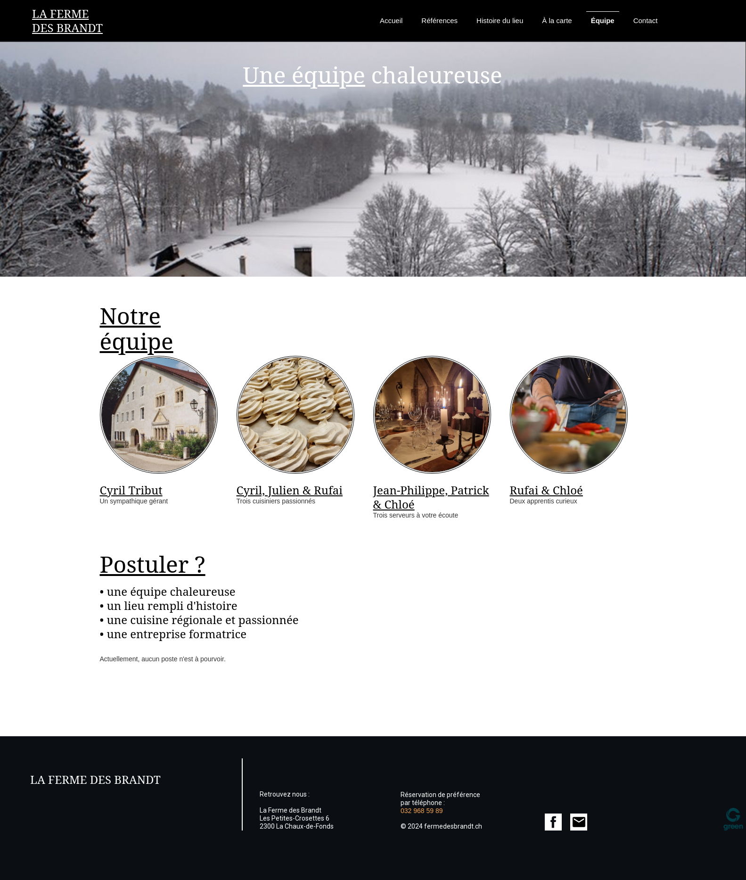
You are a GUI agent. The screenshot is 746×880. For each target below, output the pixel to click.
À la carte (557, 20)
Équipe (603, 20)
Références (439, 20)
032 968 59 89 (422, 810)
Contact (645, 20)
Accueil (391, 20)
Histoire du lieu (499, 20)
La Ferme (60, 13)
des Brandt (67, 27)
